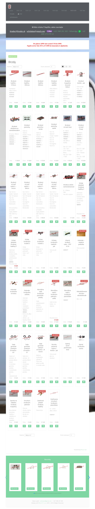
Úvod (11, 11)
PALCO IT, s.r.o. (42, 503)
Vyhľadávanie (14, 17)
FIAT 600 (55, 11)
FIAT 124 (19, 11)
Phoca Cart (84, 449)
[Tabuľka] (62, 66)
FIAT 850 (64, 11)
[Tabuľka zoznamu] (66, 66)
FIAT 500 (46, 11)
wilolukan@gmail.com (36, 31)
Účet (20, 14)
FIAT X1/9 (73, 11)
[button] (10, 106)
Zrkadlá (12, 14)
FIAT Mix (82, 11)
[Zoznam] (69, 66)
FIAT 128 (37, 11)
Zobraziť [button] (14, 488)
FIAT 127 (28, 11)
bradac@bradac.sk (17, 31)
